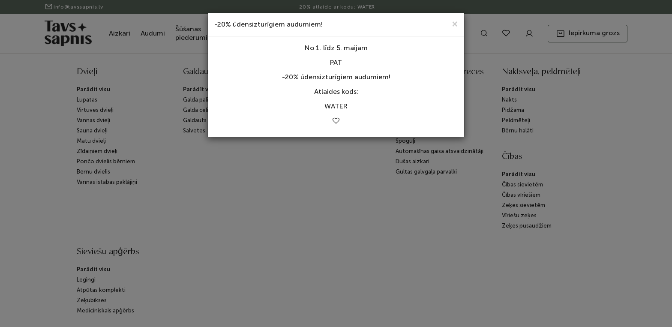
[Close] (455, 23)
